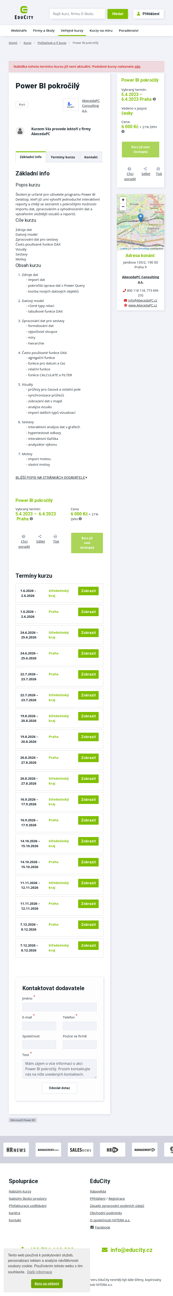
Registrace (117, 1198)
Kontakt (91, 157)
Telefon (70, 1017)
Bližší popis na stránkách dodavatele (51, 478)
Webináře (19, 30)
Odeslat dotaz (59, 1088)
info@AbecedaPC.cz (142, 300)
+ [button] (123, 200)
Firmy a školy (44, 30)
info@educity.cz (127, 1250)
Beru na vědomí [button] (47, 1283)
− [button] (123, 207)
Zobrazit (88, 591)
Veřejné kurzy (72, 30)
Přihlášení (148, 14)
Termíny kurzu (63, 157)
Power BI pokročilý (85, 43)
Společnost (31, 1036)
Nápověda (98, 1191)
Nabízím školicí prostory (28, 1198)
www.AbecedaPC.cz (142, 305)
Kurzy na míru (101, 30)
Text (27, 1054)
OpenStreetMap (141, 248)
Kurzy (27, 43)
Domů (13, 43)
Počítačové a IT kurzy (52, 43)
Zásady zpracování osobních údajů (117, 1205)
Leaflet (123, 248)
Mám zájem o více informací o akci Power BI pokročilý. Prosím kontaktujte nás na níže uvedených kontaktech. (59, 1069)
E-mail (28, 1017)
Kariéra (14, 1213)
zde (137, 66)
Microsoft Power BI (23, 1120)
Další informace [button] (39, 1272)
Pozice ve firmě (75, 1036)
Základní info (31, 156)
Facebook (100, 1227)
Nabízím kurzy (20, 1191)
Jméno (28, 998)
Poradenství (129, 30)
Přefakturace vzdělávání (27, 1205)
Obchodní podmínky (106, 1213)
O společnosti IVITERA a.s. (110, 1220)
